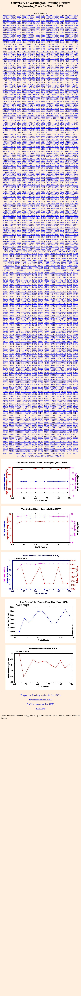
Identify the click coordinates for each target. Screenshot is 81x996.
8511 (71, 237)
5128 (57, 120)
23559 (17, 446)
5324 (76, 142)
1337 (19, 58)
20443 (23, 380)
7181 (43, 189)
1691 (14, 78)
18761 (11, 346)
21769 (64, 401)
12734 (11, 308)
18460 (69, 339)
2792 (43, 97)
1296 (76, 54)
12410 (17, 280)
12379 (40, 275)
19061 (52, 351)
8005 (67, 213)
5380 (9, 146)
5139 (29, 123)
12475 (46, 287)
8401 (67, 232)
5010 (76, 104)
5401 (14, 149)
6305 (62, 163)
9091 (14, 242)
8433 (9, 234)
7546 (62, 199)
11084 (40, 265)
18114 (40, 334)
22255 (64, 415)
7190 (9, 192)
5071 (33, 113)
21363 (58, 394)
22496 (52, 420)
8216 (24, 227)
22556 (34, 422)
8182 (43, 223)
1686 (71, 75)
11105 (69, 268)
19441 (23, 361)
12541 (75, 289)
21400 (5, 396)
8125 (43, 218)
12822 (40, 315)
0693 (67, 32)
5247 (19, 137)
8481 (14, 237)
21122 (28, 391)
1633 (43, 73)
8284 (29, 230)
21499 (17, 399)
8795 (9, 239)
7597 (43, 204)
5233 (29, 135)
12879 (17, 318)
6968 (76, 180)
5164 (38, 125)
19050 (46, 351)
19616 (29, 363)
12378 (34, 275)
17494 (5, 327)
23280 (34, 439)
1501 (9, 63)
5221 (47, 132)
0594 (38, 30)
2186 (67, 89)
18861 (23, 349)
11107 (3, 270)
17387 (11, 325)
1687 (76, 75)
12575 (64, 292)
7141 (28, 187)
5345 (62, 144)
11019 (17, 263)
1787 (71, 82)
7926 (33, 213)
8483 (24, 237)
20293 (29, 377)
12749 (64, 308)
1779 (33, 82)
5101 (14, 118)
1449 (52, 61)
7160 (9, 189)
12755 (17, 311)
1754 (9, 80)
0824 (33, 35)
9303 (67, 244)
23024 (34, 434)
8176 (24, 223)
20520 (52, 380)
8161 (43, 220)
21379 (69, 394)
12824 (52, 315)
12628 (69, 296)
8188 (62, 223)
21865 (29, 406)
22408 (64, 418)
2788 (24, 97)
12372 (5, 275)
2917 (19, 101)
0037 (67, 18)
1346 (57, 58)
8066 (52, 215)
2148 (62, 85)
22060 (52, 410)
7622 (62, 206)
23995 (40, 453)
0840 (19, 37)
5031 (19, 108)
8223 (38, 227)
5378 (5, 146)
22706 (52, 425)
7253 (9, 194)
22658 (17, 425)
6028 (38, 156)
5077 (62, 113)
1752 (76, 78)
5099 (5, 118)
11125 (60, 270)
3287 (14, 104)
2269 (29, 92)
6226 (24, 161)
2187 (71, 89)
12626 (58, 296)
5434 (48, 151)
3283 (71, 101)
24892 (55, 456)
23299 (46, 439)
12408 (5, 280)
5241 (67, 135)
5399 (5, 149)
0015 (67, 16)
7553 (9, 201)
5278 (62, 137)
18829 (5, 349)
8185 (57, 223)
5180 (38, 127)
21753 (58, 401)
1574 (52, 68)
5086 (29, 116)
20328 (34, 377)
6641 (62, 173)
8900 (52, 239)
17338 (58, 322)
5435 (52, 151)
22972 (5, 434)
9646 (5, 249)
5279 (67, 137)
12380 (46, 275)
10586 (17, 258)
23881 (52, 451)
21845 (5, 406)
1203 (52, 51)
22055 (46, 410)
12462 (11, 287)
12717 (28, 306)
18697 (40, 344)
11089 (57, 265)
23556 (11, 446)
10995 (23, 261)
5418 (71, 149)
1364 (19, 61)
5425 (29, 151)
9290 (29, 244)
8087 (5, 218)
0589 (19, 30)
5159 (14, 125)
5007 (62, 104)
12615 (69, 294)
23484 (23, 444)
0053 (14, 20)
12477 (58, 287)
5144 (52, 123)
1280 (57, 54)
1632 (38, 73)
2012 (33, 85)
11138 (65, 270)
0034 (57, 18)
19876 (69, 365)
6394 (5, 170)
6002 (38, 154)
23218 (23, 439)
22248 (58, 415)
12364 (34, 273)
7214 (33, 192)
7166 (29, 189)
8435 (14, 234)
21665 (11, 401)
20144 (63, 372)
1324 (57, 56)
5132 (71, 120)
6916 (19, 180)
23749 (34, 449)
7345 (57, 194)
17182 (64, 320)
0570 (67, 28)
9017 (67, 239)
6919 (33, 180)
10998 (40, 261)
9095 (29, 242)
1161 (29, 49)
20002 (58, 368)
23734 (23, 449)
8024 (14, 215)
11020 (23, 263)
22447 (17, 420)
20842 (64, 387)
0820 (14, 35)
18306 (34, 337)
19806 (34, 365)
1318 (33, 56)
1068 (24, 42)
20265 (75, 375)
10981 (23, 258)
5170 (67, 125)
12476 (52, 287)
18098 (23, 334)
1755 (14, 80)
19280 (58, 356)
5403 (24, 149)
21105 (17, 391)
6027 (33, 156)
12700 (46, 303)
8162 (48, 220)
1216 (71, 51)
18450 (64, 339)
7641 (76, 206)
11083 (34, 265)
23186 (11, 439)
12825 (58, 315)
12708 (69, 303)
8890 (29, 239)
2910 (62, 99)
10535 (11, 258)
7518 (43, 199)
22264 (75, 415)
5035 (38, 108)
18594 (52, 342)
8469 (62, 234)
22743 (34, 427)
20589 (64, 382)
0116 (19, 23)
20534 (5, 382)
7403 (43, 196)
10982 (29, 258)
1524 (29, 66)
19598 (5, 363)
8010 (5, 215)
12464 (17, 287)
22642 (5, 425)
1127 (15, 47)
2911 (67, 99)
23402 (29, 441)
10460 (5, 256)
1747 (52, 78)
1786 (67, 82)
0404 (38, 23)
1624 (14, 73)
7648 (14, 208)
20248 (69, 375)
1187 (14, 51)
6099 (5, 158)
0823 (29, 35)
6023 (14, 156)
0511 (24, 28)
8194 (5, 225)
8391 (38, 232)
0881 (33, 39)
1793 (19, 85)
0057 (33, 20)
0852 (38, 37)
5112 (62, 118)
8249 (67, 227)
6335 (38, 166)
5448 (76, 151)
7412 (57, 196)
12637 (46, 299)
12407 (75, 277)
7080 (71, 182)
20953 (34, 389)
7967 (48, 213)
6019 (71, 154)
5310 (19, 142)
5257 (57, 137)
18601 (58, 342)
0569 (62, 28)
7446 (14, 199)
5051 (29, 111)
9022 (76, 239)
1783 (52, 82)
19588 (75, 361)
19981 (34, 368)
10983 (34, 258)
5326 (9, 144)
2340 (14, 94)
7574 (62, 201)
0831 (57, 35)
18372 (17, 339)
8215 (19, 227)
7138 (14, 187)
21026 (75, 389)
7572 (57, 201)
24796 (49, 456)
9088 (9, 242)
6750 (33, 175)
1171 (76, 49)
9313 (19, 246)
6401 (24, 170)
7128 (9, 187)
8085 (76, 215)
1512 (47, 63)
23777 (46, 449)
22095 (11, 413)
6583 (76, 170)
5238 (52, 135)
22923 (34, 432)
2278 (71, 92)
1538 (67, 66)
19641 (40, 363)
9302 (62, 244)
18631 (75, 342)
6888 (71, 177)
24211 (46, 453)
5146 (62, 123)
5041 (67, 108)
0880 (29, 39)
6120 (43, 158)
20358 (75, 377)
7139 (19, 187)
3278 (48, 101)
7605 (76, 204)
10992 (11, 261)
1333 (76, 56)
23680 (75, 446)
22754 (52, 427)
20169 (11, 375)
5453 (24, 154)
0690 (52, 32)
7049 (24, 182)
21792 (75, 401)
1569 (29, 68)
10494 (64, 256)
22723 (69, 425)
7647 (9, 208)
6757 (67, 175)
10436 (23, 254)
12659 (23, 303)
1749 (62, 78)
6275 (52, 161)
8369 (57, 230)
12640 (64, 299)
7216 (43, 192)
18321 (52, 337)
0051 (5, 20)
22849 (69, 429)
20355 (69, 377)
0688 (43, 32)
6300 (38, 163)
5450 (9, 154)
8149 (29, 220)
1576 (62, 68)
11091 (69, 265)
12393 (23, 277)
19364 (52, 358)
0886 (43, 39)
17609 (58, 327)
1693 (24, 78)
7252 (5, 194)
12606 (17, 294)
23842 (11, 451)
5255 (52, 137)
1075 (33, 42)
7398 (33, 196)
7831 (62, 211)
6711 (5, 175)
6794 (5, 177)
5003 (43, 104)
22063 (58, 410)
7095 (48, 185)
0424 (14, 25)
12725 (52, 306)
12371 (75, 273)
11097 (23, 268)
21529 (46, 399)
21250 (63, 391)
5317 (43, 142)
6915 (14, 180)
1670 (5, 75)
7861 (19, 213)
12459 (69, 284)
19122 (52, 353)
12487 (34, 289)
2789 (29, 97)
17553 (34, 327)
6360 (33, 168)
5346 (67, 144)
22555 (29, 422)
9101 (43, 242)
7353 (71, 194)
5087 (33, 116)
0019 (5, 18)
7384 (19, 196)
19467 (40, 361)
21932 (34, 408)
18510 (17, 342)
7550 (76, 199)
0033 (52, 18)
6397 (14, 170)
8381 (9, 232)
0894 (67, 39)
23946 (11, 453)
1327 (67, 56)
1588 (43, 70)
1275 (33, 54)
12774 (69, 311)
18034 (40, 332)
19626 (34, 363)
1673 (19, 75)
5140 (33, 123)
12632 (17, 299)
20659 (75, 384)
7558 (24, 201)
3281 (62, 101)
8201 (33, 225)
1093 (15, 44)
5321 (62, 142)
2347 (48, 94)
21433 (23, 396)
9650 (9, 249)
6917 (24, 180)
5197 (38, 130)
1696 (38, 78)
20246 (64, 375)
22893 (17, 432)
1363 (14, 61)
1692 (19, 78)
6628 (5, 173)
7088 (29, 185)
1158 (15, 49)
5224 (62, 132)
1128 (19, 47)
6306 (67, 163)
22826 (46, 429)
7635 (71, 206)
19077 (11, 353)
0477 (57, 25)
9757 (20, 251)
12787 (64, 313)
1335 (9, 58)
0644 (76, 30)
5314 (28, 142)
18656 (17, 344)
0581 (76, 28)
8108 (19, 218)
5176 (19, 127)
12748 (58, 308)
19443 (29, 361)
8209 (67, 225)
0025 (19, 18)
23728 (17, 449)
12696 (40, 303)
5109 (53, 118)
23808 (75, 449)
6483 (38, 170)
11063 (69, 263)
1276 (38, 54)
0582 (5, 30)
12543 (11, 292)
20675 (11, 387)
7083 (9, 185)
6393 (76, 168)
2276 (62, 92)
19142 (69, 353)
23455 (69, 441)
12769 (52, 311)
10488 (52, 256)
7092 (43, 185)
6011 (57, 154)
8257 (9, 230)
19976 (29, 368)
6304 (57, 163)
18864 (34, 349)
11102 (52, 268)
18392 (40, 339)
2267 (19, 92)
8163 (52, 220)
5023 (57, 106)
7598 (48, 204)
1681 (48, 75)
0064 (67, 20)
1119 (52, 44)
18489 (11, 342)
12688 (29, 303)
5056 (48, 111)
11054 (40, 263)
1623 (9, 73)
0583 (9, 30)
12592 (69, 292)
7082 (5, 185)
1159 (19, 49)
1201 (42, 51)
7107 (71, 185)
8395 (57, 232)
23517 (58, 444)
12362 (23, 273)
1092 (10, 44)
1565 (9, 68)
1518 (76, 63)
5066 (14, 113)
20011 (63, 368)
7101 (57, 185)
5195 (29, 130)
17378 (75, 322)
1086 (57, 42)
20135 (40, 372)
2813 (9, 99)
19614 (23, 363)
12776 (5, 313)
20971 (52, 389)
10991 (5, 261)
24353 (58, 453)
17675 (75, 327)
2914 (5, 101)
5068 (24, 113)
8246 (62, 227)
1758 (29, 80)
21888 (64, 406)
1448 (48, 61)
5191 (9, 130)
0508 (9, 28)
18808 (46, 346)
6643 (71, 173)
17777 (29, 330)
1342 (43, 58)
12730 (75, 306)
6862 (14, 177)
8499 (57, 237)
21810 (17, 403)
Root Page (40, 709)
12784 (46, 313)
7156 (67, 187)
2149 (67, 85)
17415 (23, 325)
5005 (52, 104)
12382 (58, 275)
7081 (76, 182)
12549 (23, 292)
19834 (40, 365)
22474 (29, 420)
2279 (76, 92)
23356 (75, 439)
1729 (43, 78)
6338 (52, 166)
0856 (57, 37)
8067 (57, 215)
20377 (11, 380)
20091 (58, 370)
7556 (14, 201)
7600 (57, 204)
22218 (23, 415)
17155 (46, 320)
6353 (76, 166)
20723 (34, 387)
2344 (33, 94)
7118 (5, 187)
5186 (62, 127)
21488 (75, 396)
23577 (23, 446)
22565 (40, 422)
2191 (14, 92)
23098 (46, 437)
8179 (33, 223)
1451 (62, 61)
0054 (19, 20)
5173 (5, 127)
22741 (29, 427)
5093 (62, 116)
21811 (23, 403)
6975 (14, 182)
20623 (40, 384)
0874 (5, 39)
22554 (23, 422)
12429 (29, 282)
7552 (5, 201)
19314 (5, 358)
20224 (46, 375)
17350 (69, 322)
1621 (76, 70)
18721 (52, 344)
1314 (14, 56)
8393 (48, 232)
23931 (64, 451)
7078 (62, 182)
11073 (11, 265)
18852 (17, 349)
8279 (19, 230)
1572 (43, 68)
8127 (52, 218)
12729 (69, 306)
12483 (17, 289)
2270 (33, 92)
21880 (52, 406)
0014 (62, 16)
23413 (34, 441)
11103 (57, 268)
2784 (5, 97)
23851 (17, 451)
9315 (24, 246)
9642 (71, 246)
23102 (52, 437)
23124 (64, 437)
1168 (62, 49)
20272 (11, 377)
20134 (34, 372)
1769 (5, 82)
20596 (75, 382)
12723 (40, 306)
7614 (38, 206)
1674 (24, 75)
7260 (29, 194)
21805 (11, 403)
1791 (14, 85)
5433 (43, 151)
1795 (24, 85)
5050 (24, 111)
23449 (58, 441)
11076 (23, 265)
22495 (46, 420)
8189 (67, 223)
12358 (5, 273)
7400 (38, 196)
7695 (9, 211)
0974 (5, 42)
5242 (71, 135)
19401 (75, 358)
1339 (29, 58)
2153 (9, 87)
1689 (9, 78)
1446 (43, 61)
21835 (58, 403)
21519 (34, 399)
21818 (34, 403)
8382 (14, 232)
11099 (35, 268)
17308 (34, 322)
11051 (29, 263)
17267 (17, 322)
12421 (75, 280)
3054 (29, 101)
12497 (58, 289)
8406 (71, 232)
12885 (52, 318)
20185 (23, 375)
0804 (71, 32)
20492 (40, 380)
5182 (48, 127)
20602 (5, 384)
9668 (48, 249)
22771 (5, 429)
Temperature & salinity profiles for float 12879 (40, 695)
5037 (48, 108)
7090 (38, 185)
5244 (5, 137)
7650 (19, 208)
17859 (34, 330)
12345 (71, 270)
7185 (62, 189)
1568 (24, 68)
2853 (52, 99)
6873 (24, 177)
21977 (5, 410)
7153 (52, 187)
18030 (34, 332)
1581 (9, 70)
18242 (5, 337)
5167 (52, 125)
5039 (57, 108)
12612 (52, 294)
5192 (14, 130)
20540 (11, 382)
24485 (69, 453)
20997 (69, 389)
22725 (5, 427)
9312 (14, 246)
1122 (66, 44)
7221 (57, 192)
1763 (52, 80)
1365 (24, 61)
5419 (76, 149)
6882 (48, 177)
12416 (46, 280)
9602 (43, 246)
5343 (57, 144)
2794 (48, 97)
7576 (67, 201)
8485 (29, 237)
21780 (69, 401)
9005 (57, 239)
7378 (5, 196)
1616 (57, 70)
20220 (40, 375)
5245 (9, 137)
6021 (5, 156)
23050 (64, 434)
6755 (57, 175)
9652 (14, 249)
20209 (34, 375)
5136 (14, 123)
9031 (5, 242)
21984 (11, 410)
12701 (52, 303)
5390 (48, 146)
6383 (62, 168)
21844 (75, 403)
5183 (52, 127)
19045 (40, 351)
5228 (5, 135)
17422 (29, 325)
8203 (38, 225)
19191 (23, 356)
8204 (43, 225)
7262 (38, 194)
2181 (57, 89)
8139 (76, 218)
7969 (52, 213)
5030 (14, 108)
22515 (69, 420)
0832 (62, 35)
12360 (11, 273)
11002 (46, 261)
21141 (34, 391)
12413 (34, 280)
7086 (24, 185)
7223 (67, 192)
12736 (17, 308)
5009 (71, 104)
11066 (5, 265)
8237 (52, 227)
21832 (52, 403)
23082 (34, 437)
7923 (29, 213)
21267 (69, 391)
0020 (9, 18)
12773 (64, 311)
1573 (48, 68)
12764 (34, 311)
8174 (14, 223)
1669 (76, 73)
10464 (23, 256)
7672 (67, 208)
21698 (40, 401)
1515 (62, 63)
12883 (40, 318)
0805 (76, 32)
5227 (76, 132)
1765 (62, 80)
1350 (76, 58)
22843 (64, 429)
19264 (52, 356)
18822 (69, 346)
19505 (46, 361)
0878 (24, 39)
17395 (17, 325)
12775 (75, 311)
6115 (29, 158)
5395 (62, 146)
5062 (71, 111)
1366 (29, 61)
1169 (66, 49)
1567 (19, 68)
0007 (33, 16)
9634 (62, 246)
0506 (76, 25)
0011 (48, 16)
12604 (5, 294)
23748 (29, 449)
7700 (24, 211)
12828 (75, 315)
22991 (29, 434)
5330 (29, 144)
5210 (76, 130)
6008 (48, 154)
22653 (11, 425)
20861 (69, 387)
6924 (57, 180)
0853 (43, 37)
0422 (5, 25)
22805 (34, 429)
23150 (75, 437)
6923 (52, 180)
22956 (58, 432)
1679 (43, 75)
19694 (58, 363)
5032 (24, 108)
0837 (9, 37)
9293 (38, 244)
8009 (76, 213)
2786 (14, 97)
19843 (46, 365)
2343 (29, 94)
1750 (67, 78)
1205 (62, 51)
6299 (33, 163)
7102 (62, 185)
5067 (19, 113)
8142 (5, 220)
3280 (57, 101)
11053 (34, 263)
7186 (67, 189)
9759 (30, 251)
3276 (38, 101)
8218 (33, 227)
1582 (14, 70)
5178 (29, 127)
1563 (76, 66)
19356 (40, 358)
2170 (9, 89)
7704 (29, 211)
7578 (71, 201)
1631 (33, 73)
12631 (11, 299)
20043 (5, 370)
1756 (19, 80)
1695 (33, 78)
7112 (76, 185)
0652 (33, 32)
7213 (28, 192)
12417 (52, 280)
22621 (69, 422)
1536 (57, 66)
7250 (71, 192)
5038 (52, 108)
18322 (58, 337)
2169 (5, 89)
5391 (52, 146)
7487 (29, 199)
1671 (9, 75)
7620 (57, 206)
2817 (29, 99)
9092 (19, 242)
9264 (76, 242)
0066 (76, 20)
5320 (57, 142)
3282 (67, 101)
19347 (34, 358)
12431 (40, 282)
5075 (52, 113)
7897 (24, 213)
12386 (5, 277)
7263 (43, 194)
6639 (52, 173)
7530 (48, 199)
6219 (71, 158)
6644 (76, 173)
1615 (52, 70)
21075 (11, 391)
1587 (38, 70)
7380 (9, 196)
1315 (19, 56)
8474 (71, 234)
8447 (29, 234)
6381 (52, 168)
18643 (5, 344)
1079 (52, 42)
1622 (5, 73)
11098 (29, 268)
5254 (48, 137)
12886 (58, 318)
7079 (67, 182)
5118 (9, 120)
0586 (14, 30)
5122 (28, 120)
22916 (29, 432)
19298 (69, 356)
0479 (67, 25)
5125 (43, 120)
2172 (19, 89)
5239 (57, 135)
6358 (24, 168)
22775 (11, 429)
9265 (5, 244)
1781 (43, 82)
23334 (58, 439)
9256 (62, 242)
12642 (75, 299)
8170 (76, 220)
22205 (5, 415)
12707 (64, 303)
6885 (62, 177)
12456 (52, 284)
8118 (28, 218)
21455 (40, 396)
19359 (46, 358)
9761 (35, 251)
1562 (71, 66)
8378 (76, 230)
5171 (71, 125)
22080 (69, 410)
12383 (64, 275)
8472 (67, 234)
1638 (62, 73)
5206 (57, 130)
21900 (5, 408)
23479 (11, 444)
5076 (57, 113)
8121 (33, 218)
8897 (38, 239)
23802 (64, 449)
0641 (62, 30)
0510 (19, 28)
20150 (75, 372)
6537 (67, 170)
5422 (14, 151)
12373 (11, 275)
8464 (52, 234)
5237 (48, 135)
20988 (58, 389)
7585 (5, 204)
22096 (17, 413)
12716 (23, 306)
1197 (24, 51)
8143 (9, 220)
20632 (58, 384)
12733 (5, 308)
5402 (19, 149)
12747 (52, 308)
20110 (11, 372)
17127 (34, 320)
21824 (40, 403)
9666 (43, 249)
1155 (76, 47)
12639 (58, 299)
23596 (34, 446)
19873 (58, 365)
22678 (29, 425)
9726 (57, 249)
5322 (67, 142)
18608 (64, 342)
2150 (71, 85)
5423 (19, 151)
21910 (23, 408)
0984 (14, 42)
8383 (19, 232)
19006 (11, 351)
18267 (11, 337)
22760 (69, 427)
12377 (29, 275)
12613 (58, 294)
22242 (46, 415)
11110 (14, 270)
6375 (48, 168)
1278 (48, 54)
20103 (69, 370)
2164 (57, 87)
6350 (67, 166)
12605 (11, 294)
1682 (52, 75)
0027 (24, 18)
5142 (43, 123)
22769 (75, 427)
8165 (62, 220)
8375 (71, 230)
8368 (52, 230)
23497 (40, 444)
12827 (69, 315)
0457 (43, 25)
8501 (62, 237)
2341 (19, 94)
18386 (29, 339)
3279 (52, 101)
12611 (46, 294)
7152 (47, 187)
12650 (46, 301)
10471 (34, 256)
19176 (11, 356)
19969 (17, 368)
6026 (29, 156)
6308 (76, 163)
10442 (40, 254)
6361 (38, 168)
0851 (33, 37)
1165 (47, 49)
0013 (57, 16)
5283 (9, 139)
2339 (9, 94)
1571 (38, 68)
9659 (29, 249)
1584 (24, 70)
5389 (43, 146)
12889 (69, 318)
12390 (17, 277)
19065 (64, 351)
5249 (29, 137)
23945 (5, 453)
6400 (19, 170)
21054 (5, 391)
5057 (52, 111)
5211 (5, 132)
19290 (63, 356)
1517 (71, 63)
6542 (71, 170)
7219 (47, 192)
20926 (23, 389)
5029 (9, 108)
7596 (38, 204)
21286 (11, 394)
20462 (29, 380)
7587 (14, 204)
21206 (51, 391)
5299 (43, 139)
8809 (14, 239)
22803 (29, 429)
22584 (52, 422)
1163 (38, 49)
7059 (33, 182)
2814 (14, 99)
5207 (62, 130)
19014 (17, 351)
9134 (52, 242)
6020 (76, 154)
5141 (38, 123)
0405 (43, 23)
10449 (58, 254)
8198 (19, 225)
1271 (14, 54)
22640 (75, 422)
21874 (40, 406)
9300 (52, 244)
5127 (52, 120)
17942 (69, 330)
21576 (69, 399)
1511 (43, 63)
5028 (5, 108)
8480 (9, 237)
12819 (23, 315)
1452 (67, 61)
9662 (38, 249)
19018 (29, 351)
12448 (5, 284)
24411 (63, 453)
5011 (5, 106)
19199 (29, 356)
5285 (19, 139)
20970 (46, 389)
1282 (67, 54)
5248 (24, 137)
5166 (48, 125)
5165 (43, 125)
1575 (57, 68)
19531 (58, 361)
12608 (29, 294)
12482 (11, 289)
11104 (63, 268)
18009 (11, 332)
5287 (24, 139)
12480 (75, 287)
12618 (11, 296)
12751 (75, 308)
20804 (46, 387)
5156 (76, 123)
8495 (43, 237)
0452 (19, 25)
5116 (5, 120)
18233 (75, 334)
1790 (9, 85)
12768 (46, 311)
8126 (47, 218)
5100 (10, 118)
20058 (29, 370)
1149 (47, 47)
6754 (52, 175)
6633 (29, 173)
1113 (24, 44)
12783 (40, 313)
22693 (40, 425)
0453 (24, 25)
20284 (23, 377)
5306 (76, 139)
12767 (40, 311)
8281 (24, 230)
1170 (71, 49)
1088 (67, 42)
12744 (40, 308)
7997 (62, 213)
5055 (43, 111)
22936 (46, 432)
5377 (76, 144)
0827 (38, 35)
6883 (52, 177)
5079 (71, 113)
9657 (24, 249)
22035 (34, 410)
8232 (48, 227)
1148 (43, 47)
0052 (9, 20)
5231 (19, 135)
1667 (67, 73)
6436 (33, 170)
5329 (24, 144)
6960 (62, 180)
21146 (46, 391)
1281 (62, 54)
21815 (28, 403)
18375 (23, 339)
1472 (76, 61)
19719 (75, 363)
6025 (24, 156)
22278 (17, 418)
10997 (35, 261)
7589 (19, 204)
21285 (5, 394)
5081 (5, 116)
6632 (24, 173)
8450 (33, 234)
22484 (40, 420)
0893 (62, 39)
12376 (23, 275)
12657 (11, 303)
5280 (71, 137)
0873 (76, 37)
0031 (43, 18)
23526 (64, 444)
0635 (52, 30)
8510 (67, 237)
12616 (75, 294)
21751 (52, 401)
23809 (5, 451)
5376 (71, 144)
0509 (14, 28)
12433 (46, 282)
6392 (71, 168)
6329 (28, 166)
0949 (71, 39)
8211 (76, 225)
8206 (52, 225)
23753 (40, 449)
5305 (71, 139)
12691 (34, 303)
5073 (43, 113)
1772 (14, 82)
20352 (64, 377)
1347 (62, 58)
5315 (33, 142)
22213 (17, 415)
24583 (31, 456)
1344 (48, 58)
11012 (69, 261)
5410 (33, 149)
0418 (62, 23)
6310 (9, 166)
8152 (38, 220)
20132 (28, 372)
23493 (34, 444)
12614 (63, 294)
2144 (43, 85)
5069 (29, 113)
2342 (24, 94)
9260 (71, 242)
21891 (75, 406)
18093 (11, 334)
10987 (58, 258)
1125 (5, 47)
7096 (52, 185)
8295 (33, 230)
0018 (76, 16)
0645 (5, 32)
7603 (67, 204)
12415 (40, 280)
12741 (29, 308)
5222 (52, 132)
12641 (69, 299)
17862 (40, 330)
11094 (12, 268)
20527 (64, 380)
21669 (17, 401)
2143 (38, 85)
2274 (52, 92)
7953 (38, 213)
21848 (11, 406)
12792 (11, 315)
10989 (69, 258)
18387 (34, 339)
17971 (75, 330)
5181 (43, 127)
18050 (46, 332)
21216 (57, 391)
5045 (76, 108)
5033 (29, 108)
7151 (43, 187)
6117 (33, 158)
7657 (29, 208)
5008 (67, 104)
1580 (5, 70)
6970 (5, 182)
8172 (5, 223)
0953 (76, 39)
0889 (57, 39)
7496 (33, 199)
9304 (71, 244)
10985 (46, 258)
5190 (5, 130)
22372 (52, 418)
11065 (75, 263)
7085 (19, 185)
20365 (5, 380)
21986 (17, 410)
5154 (67, 123)
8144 (14, 220)
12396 (34, 277)
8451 (38, 234)
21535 (52, 399)
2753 (57, 94)
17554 (40, 327)
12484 (23, 289)
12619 (17, 296)
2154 (14, 87)
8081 (67, 215)
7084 (14, 185)
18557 (34, 342)
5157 (5, 125)
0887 (48, 39)
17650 (69, 327)
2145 (48, 85)
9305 (76, 244)
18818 (52, 346)
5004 (48, 104)
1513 (52, 63)
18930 (64, 349)
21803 (5, 403)
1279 (52, 54)
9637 (67, 246)
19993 (40, 368)
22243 (52, 415)
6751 (38, 175)
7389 (24, 196)
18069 (69, 332)
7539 (52, 199)
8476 (76, 234)
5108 (48, 118)
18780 (29, 346)
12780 (23, 313)
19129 (58, 353)
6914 (9, 180)
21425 (17, 396)
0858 (67, 37)
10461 (11, 256)
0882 (38, 39)
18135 (46, 334)
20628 (52, 384)
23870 (46, 451)
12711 (5, 306)
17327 (46, 322)
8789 (5, 239)
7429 (5, 199)
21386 (75, 394)
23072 (23, 437)
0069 (14, 23)
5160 (19, 125)
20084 (52, 370)
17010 (5, 320)
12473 (40, 287)
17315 (40, 322)
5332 (38, 144)
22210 (11, 415)
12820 (29, 315)
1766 (67, 80)
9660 (33, 249)
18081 (75, 332)
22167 (46, 413)
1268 (5, 54)
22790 (23, 429)
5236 (43, 135)
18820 (58, 346)
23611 (63, 446)
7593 (24, 204)
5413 (47, 149)
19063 (58, 351)
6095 (62, 156)
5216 (28, 132)
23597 (40, 446)
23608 (52, 446)
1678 (38, 75)
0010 (43, 16)
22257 (69, 415)
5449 (5, 154)
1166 (52, 49)
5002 (38, 104)
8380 (5, 232)
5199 (48, 130)
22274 (11, 418)
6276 (57, 161)
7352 (67, 194)
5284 (14, 139)
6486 (52, 170)
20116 (17, 372)
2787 (19, 97)
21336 (46, 394)
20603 (11, 384)
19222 (46, 356)
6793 (76, 175)
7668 (57, 208)
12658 (17, 303)
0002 (9, 16)
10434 (11, 254)
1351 (5, 61)
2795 (52, 97)
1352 (9, 61)
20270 (5, 377)
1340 (33, 58)
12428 (23, 282)
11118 (42, 270)
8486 (33, 237)
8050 (33, 215)
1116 (38, 44)
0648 (14, 32)
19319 (11, 358)
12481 (5, 289)
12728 (63, 306)
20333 (46, 377)
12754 (11, 311)
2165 (62, 87)
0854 (48, 37)
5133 (76, 120)
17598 (52, 327)
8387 (29, 232)
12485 (29, 289)
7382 (14, 196)
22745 (40, 427)
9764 (49, 251)
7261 (33, 194)
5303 (62, 139)
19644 (46, 363)
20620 (34, 384)
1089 (71, 42)
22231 (34, 415)
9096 (33, 242)
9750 (76, 249)
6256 (48, 161)
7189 (5, 192)
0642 (67, 30)
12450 (17, 284)
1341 (38, 58)
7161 (14, 189)
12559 (52, 292)
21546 (58, 399)
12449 (11, 284)
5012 (9, 106)
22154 (40, 413)
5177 (24, 127)
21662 (5, 401)
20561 (29, 382)
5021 (52, 106)
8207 (57, 225)
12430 (34, 282)
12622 (34, 296)
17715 (11, 330)
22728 (11, 427)
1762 (48, 80)
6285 (24, 163)
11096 (17, 268)
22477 (34, 420)
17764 (23, 330)
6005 (43, 154)
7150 (38, 187)
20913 (11, 389)
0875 (9, 39)
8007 (71, 213)
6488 (57, 170)
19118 (46, 353)
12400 (46, 277)
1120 (57, 44)
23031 (40, 434)
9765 (54, 251)
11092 (75, 265)
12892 (75, 318)
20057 (23, 370)
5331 (33, 144)
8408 (76, 232)
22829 (52, 429)
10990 (75, 258)
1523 (24, 66)
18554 (29, 342)
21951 (52, 408)
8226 (43, 227)
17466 (64, 325)
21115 (23, 391)
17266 (11, 322)
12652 (58, 301)
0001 (5, 16)
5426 (33, 151)
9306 (5, 246)
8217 (29, 227)
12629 (75, 296)
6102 (14, 158)
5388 (38, 146)
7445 (9, 199)
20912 (5, 389)
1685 (67, 75)
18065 (64, 332)
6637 (43, 173)
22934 (40, 432)
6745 (9, 175)
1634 (48, 73)
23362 (5, 441)
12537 (64, 289)
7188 (76, 189)
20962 (40, 389)
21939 (40, 408)
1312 (5, 56)
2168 (76, 87)
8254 (5, 230)
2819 (38, 99)
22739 (23, 427)
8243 (57, 227)
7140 (24, 187)
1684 (62, 75)
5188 (71, 127)
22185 (63, 413)
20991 (64, 389)
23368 (11, 441)
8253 (76, 227)
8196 (9, 225)
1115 (34, 44)
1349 (71, 58)
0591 (24, 30)
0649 (19, 32)
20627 (46, 384)
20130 (23, 372)
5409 (29, 149)
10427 (68, 251)
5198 (43, 130)
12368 (58, 273)
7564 (38, 201)
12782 (34, 313)
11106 (74, 268)
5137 (19, 123)
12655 (75, 301)
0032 (48, 18)
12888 (64, 318)
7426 (76, 196)
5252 (43, 137)
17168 (52, 320)
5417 (67, 149)
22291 (29, 418)
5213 (14, 132)
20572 (40, 382)
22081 (75, 410)
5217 (33, 132)
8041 (29, 215)
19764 (29, 365)
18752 (75, 344)
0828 (43, 35)
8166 (67, 220)
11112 (26, 270)
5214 (19, 132)
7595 (33, 204)
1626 (24, 73)
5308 (9, 142)
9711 (52, 249)
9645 (76, 246)
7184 (57, 189)
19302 (75, 356)
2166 (67, 87)
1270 (9, 54)
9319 (33, 246)
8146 (24, 220)
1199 (33, 51)
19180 (17, 356)
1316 (24, 56)
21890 (69, 406)
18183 (63, 334)
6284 (19, 163)
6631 (19, 173)
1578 (71, 68)
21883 (58, 406)
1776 (19, 82)
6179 (57, 158)
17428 (34, 325)
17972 (5, 332)
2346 (43, 94)
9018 (71, 239)
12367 (52, 273)
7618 (47, 206)
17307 (29, 322)
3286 (9, 104)
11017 (5, 263)
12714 (17, 306)
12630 (5, 299)
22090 (5, 413)
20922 (17, 389)
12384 (69, 275)
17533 (17, 327)
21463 (46, 396)
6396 (9, 170)
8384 (24, 232)
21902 (11, 408)
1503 (19, 63)
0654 (38, 32)
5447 (71, 151)
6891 (5, 180)
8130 (62, 218)
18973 (75, 349)
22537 (11, 422)
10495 (69, 256)
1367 (33, 61)
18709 (46, 344)
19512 (52, 361)
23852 (23, 451)
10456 (69, 254)
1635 (52, 73)
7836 (67, 211)
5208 (67, 130)
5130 (62, 120)
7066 (38, 182)
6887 (67, 177)
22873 (11, 432)
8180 (38, 223)
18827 (75, 346)
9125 (48, 242)
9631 (52, 246)
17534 (23, 327)
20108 (75, 370)
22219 (29, 415)
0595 (43, 30)
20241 (58, 375)
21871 (34, 406)
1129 (24, 47)
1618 (67, 70)
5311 (24, 142)
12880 (23, 318)
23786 (58, 449)
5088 (38, 116)
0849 (29, 37)
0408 (57, 23)
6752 (43, 175)
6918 (29, 180)
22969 (69, 432)
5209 (71, 130)
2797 (62, 97)
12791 (5, 315)
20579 (52, 382)
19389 (64, 358)
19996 (46, 368)
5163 (33, 125)
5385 (29, 146)
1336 (14, 58)
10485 (46, 256)
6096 (67, 156)
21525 (40, 399)
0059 (43, 20)
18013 (17, 332)
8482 (19, 237)
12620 (23, 296)
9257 (67, 242)
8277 (14, 230)
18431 (58, 339)
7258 (24, 194)
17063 (11, 320)
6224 (14, 161)
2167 (71, 87)
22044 (40, 410)
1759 (33, 80)
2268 (24, 92)
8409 (5, 234)
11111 (20, 270)
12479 (69, 287)
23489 (29, 444)
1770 (9, 82)
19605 (17, 363)
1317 (29, 56)
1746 (48, 78)
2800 (76, 97)
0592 (29, 30)
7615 (43, 206)
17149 (40, 320)
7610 (19, 206)
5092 (57, 116)
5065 (9, 113)
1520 (9, 66)
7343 (52, 194)
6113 (24, 158)
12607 (23, 294)
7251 (76, 192)
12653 (64, 301)
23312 (52, 439)
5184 (57, 127)
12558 (46, 292)
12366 (46, 273)
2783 (76, 94)
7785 (43, 211)
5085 (24, 116)
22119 (23, 413)
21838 (63, 403)
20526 (58, 380)
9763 (44, 251)
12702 (58, 303)
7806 (52, 211)
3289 (24, 104)
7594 (29, 204)
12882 (34, 318)
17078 (23, 320)
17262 (5, 322)
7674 (71, 208)
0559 (33, 28)
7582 (76, 201)
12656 (5, 303)
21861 (23, 406)
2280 (5, 94)
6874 (29, 177)
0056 (29, 20)
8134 (67, 218)
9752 (6, 251)
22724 (75, 425)
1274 (29, 54)
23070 (17, 437)
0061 (52, 20)
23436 (52, 441)
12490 (40, 289)
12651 (52, 301)
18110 (34, 334)
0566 (47, 28)
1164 (43, 49)
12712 (11, 306)
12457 (58, 284)
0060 (48, 20)
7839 (71, 211)
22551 (17, 422)
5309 (14, 142)
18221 (69, 334)
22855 (75, 429)
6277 (62, 161)
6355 (9, 168)
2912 (71, 99)
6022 (9, 156)
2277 (67, 92)
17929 (64, 330)
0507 (5, 28)
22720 (64, 425)
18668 (23, 344)
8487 (38, 237)
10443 (46, 254)
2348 (52, 94)
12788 (69, 313)
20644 (69, 384)
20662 (5, 387)
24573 (26, 456)
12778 (11, 313)
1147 (38, 47)
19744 (11, 365)
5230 (14, 135)
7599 (52, 204)
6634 (33, 173)
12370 (69, 273)
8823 (24, 239)
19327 (17, 358)
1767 (71, 80)
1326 (62, 56)
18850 (11, 349)
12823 (46, 315)
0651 (29, 32)
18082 (5, 334)
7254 (14, 194)
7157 (71, 187)
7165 (24, 189)
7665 (48, 208)
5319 (52, 142)
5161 (24, 125)
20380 (17, 380)
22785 (17, 429)
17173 (58, 320)
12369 (64, 273)
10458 (75, 254)
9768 (63, 251)
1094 (20, 44)
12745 (46, 308)
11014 (75, 261)
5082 (9, 116)
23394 (23, 441)
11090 (63, 265)
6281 (5, 163)
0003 (14, 16)
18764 (17, 346)
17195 (69, 320)
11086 (52, 265)
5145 (57, 123)
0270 (24, 23)
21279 (75, 391)
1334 (5, 58)
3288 (19, 104)
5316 (38, 142)
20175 (17, 375)
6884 (57, 177)
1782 (48, 82)
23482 (17, 444)
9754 (11, 251)
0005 (24, 16)
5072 (38, 113)
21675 (29, 401)
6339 (57, 166)
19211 (34, 356)
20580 (58, 382)
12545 (17, 292)
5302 (57, 139)
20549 (23, 382)
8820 (19, 239)
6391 (67, 168)
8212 (5, 227)
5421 (9, 151)
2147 (57, 85)
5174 (9, 127)
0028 (29, 18)
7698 (14, 211)
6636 (38, 173)
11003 (52, 261)
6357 (19, 168)
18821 (64, 346)
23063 (5, 437)
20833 (58, 387)
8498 (52, 237)
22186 (69, 413)
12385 (75, 275)
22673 (23, 425)
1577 (67, 68)
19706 (64, 363)
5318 (47, 142)
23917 (58, 451)
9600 (38, 246)
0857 (62, 37)
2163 (52, 87)
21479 (64, 396)
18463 (75, 339)
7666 (52, 208)
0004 (19, 16)
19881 (75, 365)
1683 (57, 75)
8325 (43, 230)
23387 (17, 441)
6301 (43, 163)
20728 (40, 387)
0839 (14, 37)
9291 (33, 244)
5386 (33, 146)
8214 (14, 227)
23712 (11, 449)
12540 (69, 289)
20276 (17, 377)
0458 (48, 25)
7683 (5, 211)
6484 (43, 170)
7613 (33, 206)
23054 (69, 434)
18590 (46, 342)
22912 (23, 432)
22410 (69, 418)
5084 (19, 116)
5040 (62, 108)
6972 (9, 182)
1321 (43, 56)
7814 (57, 211)
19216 (40, 356)
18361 (5, 339)
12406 (69, 277)
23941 (69, 451)
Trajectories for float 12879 (40, 700)
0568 (57, 28)
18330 (64, 337)
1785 (62, 82)
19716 (69, 363)
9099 (38, 242)
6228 (33, 161)
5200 (52, 130)
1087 (62, 42)
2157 (29, 87)
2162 (48, 87)
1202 (47, 51)
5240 (62, 135)
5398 (76, 146)
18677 (29, 344)
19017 (23, 351)
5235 (38, 135)
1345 (52, 58)
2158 (33, 87)
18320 (46, 337)
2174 (29, 89)
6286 (29, 163)
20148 (69, 372)
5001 (33, 104)
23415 (40, 441)
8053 (43, 215)
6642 (67, 173)
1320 (38, 56)
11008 (63, 261)
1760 (38, 80)
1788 (76, 82)
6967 (71, 180)
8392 (43, 232)
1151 (57, 47)
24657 (37, 456)
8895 (33, 239)
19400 (69, 358)
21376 (63, 394)
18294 (23, 337)
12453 (34, 284)
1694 (29, 78)
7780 (38, 211)
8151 (33, 220)
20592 (69, 382)
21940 (46, 408)
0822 (24, 35)
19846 (52, 365)
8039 (24, 215)
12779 (17, 313)
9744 (67, 249)
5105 (33, 118)
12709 (75, 303)
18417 (52, 339)
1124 (75, 44)
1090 (76, 42)
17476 (75, 325)
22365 (46, 418)
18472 (5, 342)
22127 (28, 413)
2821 (48, 99)
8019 (9, 215)
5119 (14, 120)
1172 (5, 51)
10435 (17, 254)
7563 (33, 201)
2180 (52, 89)
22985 (23, 434)
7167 (33, 189)
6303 (52, 163)
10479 (40, 256)
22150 (34, 413)
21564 (64, 399)
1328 (71, 56)
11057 (52, 263)
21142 (40, 391)
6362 (43, 168)
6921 (43, 180)
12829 (5, 318)
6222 (5, 161)
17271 (23, 322)
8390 (33, 232)
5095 (71, 116)
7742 (33, 211)
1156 (5, 49)
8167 (71, 220)
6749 (28, 175)
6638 (48, 173)
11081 (29, 265)
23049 (58, 434)
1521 (14, 66)
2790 (33, 97)
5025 (67, 106)
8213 (9, 227)
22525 (5, 422)
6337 (47, 166)
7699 (19, 211)
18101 (29, 334)
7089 (33, 185)
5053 (38, 111)
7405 (48, 196)
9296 (48, 244)
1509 (33, 63)
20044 (11, 370)
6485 (48, 170)
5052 (33, 111)
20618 (23, 384)
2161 (43, 87)
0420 (71, 23)
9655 (19, 249)
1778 (29, 82)
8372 (62, 230)
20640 (64, 384)
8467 (57, 234)
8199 (24, 225)
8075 (62, 215)
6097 (71, 156)
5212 (9, 132)
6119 (38, 158)
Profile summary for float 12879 (40, 704)
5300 (48, 139)
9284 (24, 244)
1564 (5, 68)
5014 (19, 106)
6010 (52, 154)
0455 (33, 25)
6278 (67, 161)
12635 (34, 299)
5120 (19, 120)
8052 (38, 215)
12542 (5, 292)
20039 (69, 368)
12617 (5, 296)
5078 (67, 113)
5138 (24, 123)
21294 (23, 394)
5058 (57, 111)
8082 (71, 215)
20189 (29, 375)
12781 (29, 313)
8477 (5, 237)
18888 (46, 349)
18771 (23, 346)
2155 (19, 87)
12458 (64, 284)
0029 (33, 18)
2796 (57, 97)
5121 (24, 120)
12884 (46, 318)
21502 (29, 399)
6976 (19, 182)
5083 (14, 116)
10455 (64, 254)
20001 (52, 368)
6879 (38, 177)
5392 (57, 146)
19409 (5, 361)
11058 (57, 263)
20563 (34, 382)
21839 (69, 403)
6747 (19, 175)
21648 (75, 399)
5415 (57, 149)
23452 (64, 441)
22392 (58, 418)
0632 (48, 30)
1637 (57, 73)
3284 (76, 101)
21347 (52, 394)
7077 (57, 182)
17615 (64, 327)
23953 (17, 453)
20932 (29, 389)
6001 (33, 154)
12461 (5, 287)
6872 (19, 177)
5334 (48, 144)
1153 (66, 47)
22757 (64, 427)
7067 (43, 182)
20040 (75, 368)
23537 (75, 444)
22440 (5, 420)
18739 (69, 344)
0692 (62, 32)
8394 (52, 232)
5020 (47, 106)
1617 (62, 70)
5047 (9, 111)
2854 (57, 99)
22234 (40, 415)
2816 (24, 99)
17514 (11, 327)
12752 (5, 311)
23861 (34, 451)
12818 (17, 315)
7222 (62, 192)
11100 (40, 268)
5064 (5, 113)
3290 (29, 104)
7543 (57, 199)
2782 (71, 94)
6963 (67, 180)
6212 (62, 158)
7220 (52, 192)
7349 (62, 194)
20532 (75, 380)
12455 (46, 284)
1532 (43, 66)
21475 (58, 396)
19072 (5, 353)
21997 (29, 410)
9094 (24, 242)
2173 (24, 89)
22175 (58, 413)
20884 (75, 387)
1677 (33, 75)
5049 (19, 111)
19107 (34, 353)
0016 (71, 16)
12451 (23, 284)
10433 (5, 254)
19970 (23, 368)
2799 (71, 97)
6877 (33, 177)
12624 (46, 296)
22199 (75, 413)
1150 (52, 47)
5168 (57, 125)
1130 (29, 47)
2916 (14, 101)
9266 (9, 244)
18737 (64, 344)
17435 (46, 325)
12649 (40, 301)
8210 (71, 225)
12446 (69, 282)
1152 (62, 47)
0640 (57, 30)
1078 (48, 42)
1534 (48, 66)
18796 (40, 346)
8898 (43, 239)
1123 (71, 44)
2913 (76, 99)
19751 (23, 365)
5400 (9, 149)
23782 (52, 449)
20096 (64, 370)
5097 (76, 116)
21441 (34, 396)
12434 (52, 282)
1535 (52, 66)
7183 (52, 189)
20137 (52, 372)
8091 (14, 218)
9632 (57, 246)
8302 (38, 230)
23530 (69, 444)
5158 (9, 125)
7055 (29, 182)
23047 (52, 434)
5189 (76, 127)
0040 (71, 18)
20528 (69, 380)
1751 (71, 78)
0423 (9, 25)
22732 (17, 427)
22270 (5, 418)
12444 (58, 282)
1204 (57, 51)
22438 (75, 418)
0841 (24, 37)
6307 (71, 163)
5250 (33, 137)
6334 (33, 166)
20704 (29, 387)
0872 (71, 37)
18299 (29, 337)
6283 (14, 163)
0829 (48, 35)
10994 (17, 261)
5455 (29, 154)
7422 (67, 196)
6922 (48, 180)
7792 (48, 211)
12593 (75, 292)
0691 (57, 32)
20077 (46, 370)
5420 (5, 151)
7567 (43, 201)
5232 (24, 135)
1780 (38, 82)
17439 (52, 325)
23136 (69, 437)
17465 (58, 325)
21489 (5, 399)
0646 (9, 32)
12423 (5, 282)
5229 (9, 135)
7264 (48, 194)
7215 (38, 192)
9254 (57, 242)
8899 (48, 239)
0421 (76, 23)
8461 (48, 234)
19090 (23, 353)
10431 (74, 251)
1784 (57, 82)
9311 (9, 246)
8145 (19, 220)
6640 (57, 173)
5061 (67, 111)
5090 (48, 116)
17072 (17, 320)
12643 (5, 301)
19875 (64, 365)
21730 (46, 401)
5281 (76, 137)
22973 (11, 434)
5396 (67, 146)
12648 (34, 301)
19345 (29, 358)
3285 (5, 104)
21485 (69, 396)
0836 (5, 37)
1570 (33, 68)
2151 (76, 85)
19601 (11, 363)
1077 (43, 42)
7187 (71, 189)
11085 (46, 265)
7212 (24, 192)
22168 (52, 413)
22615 (64, 422)
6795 (9, 177)
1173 (10, 51)
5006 (57, 104)
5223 (57, 132)
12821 (34, 315)
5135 (9, 123)
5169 (62, 125)
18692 (34, 344)
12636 (40, 299)
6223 (9, 161)
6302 (48, 163)
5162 (29, 125)
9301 (57, 244)
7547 (67, 199)
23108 (58, 437)
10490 (58, 256)
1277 (43, 54)
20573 (46, 382)
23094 (40, 437)
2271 (38, 92)
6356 (14, 168)
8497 (48, 237)
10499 (5, 258)
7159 (5, 189)
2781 (67, 94)
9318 (28, 246)
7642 (5, 208)
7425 (71, 196)
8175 (19, 223)
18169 (58, 334)
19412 (11, 361)
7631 (67, 206)
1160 (24, 49)
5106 (38, 118)
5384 (24, 146)
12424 (11, 282)
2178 (43, 89)
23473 (5, 444)
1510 (38, 63)
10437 (29, 254)
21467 (52, 396)
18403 (46, 339)
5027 (76, 106)
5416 (62, 149)
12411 (23, 280)
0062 (57, 20)
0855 (52, 37)
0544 (28, 28)
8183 (48, 223)
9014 (62, 239)
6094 (57, 156)
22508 (64, 420)
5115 (76, 118)
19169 (5, 356)
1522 (19, 66)
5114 (71, 118)
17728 (17, 330)
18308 (40, 337)
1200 (38, 51)
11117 (37, 270)
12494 (46, 289)
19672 (52, 363)
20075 (40, 370)
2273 (48, 92)
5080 (76, 113)
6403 (29, 170)
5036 (43, 108)
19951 (11, 368)
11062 (63, 263)
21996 (23, 410)
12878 (11, 318)
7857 (14, 213)
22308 (40, 418)
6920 (38, 180)
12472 (34, 287)
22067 (64, 410)
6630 (14, 173)
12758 (29, 311)
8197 (14, 225)
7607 (9, 206)
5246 (14, 137)
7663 (43, 208)
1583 (19, 70)
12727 (58, 306)
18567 (40, 342)
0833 (67, 35)
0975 (9, 42)
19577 (69, 361)
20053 (17, 370)
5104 (29, 118)
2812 (5, 99)
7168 (38, 189)
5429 (38, 151)
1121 (61, 44)
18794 (34, 346)
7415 (62, 196)
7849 (5, 213)
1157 (10, 49)
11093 (6, 268)
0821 (19, 35)
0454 (29, 25)
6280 (76, 161)
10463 (17, 256)
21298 (29, 394)
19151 (75, 353)
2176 (38, 89)
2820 (43, 99)
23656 (69, 446)
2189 (5, 92)
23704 (5, 449)
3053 (24, 101)
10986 (52, 258)
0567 (52, 28)
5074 (48, 113)
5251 (38, 137)
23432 (46, 441)
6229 (38, 161)
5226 (71, 132)
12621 (29, 296)
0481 (71, 25)
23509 (46, 444)
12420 (69, 280)
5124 (38, 120)
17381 (5, 325)
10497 (75, 256)
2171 (14, 89)
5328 (19, 144)
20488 (34, 380)
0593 (33, 30)
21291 (17, 394)
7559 (29, 201)
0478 (62, 25)
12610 (40, 294)
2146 (52, 85)
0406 (47, 23)
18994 (5, 351)
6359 (29, 168)
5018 (38, 106)
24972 (61, 456)
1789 (5, 85)
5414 (52, 149)
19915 (5, 368)
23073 (29, 437)
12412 (28, 280)
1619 (71, 70)
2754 (62, 94)
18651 (11, 344)
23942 (75, 451)
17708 (5, 330)
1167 (57, 49)
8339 (48, 230)
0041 (76, 18)
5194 (24, 130)
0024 (14, 18)
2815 (19, 99)
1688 (5, 78)
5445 (62, 151)
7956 (43, 213)
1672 (14, 75)
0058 (38, 20)
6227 (29, 161)
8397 (62, 232)
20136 (46, 372)
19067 (75, 351)
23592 (29, 446)
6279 (71, 161)
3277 (43, 101)
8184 (52, 223)
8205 (48, 225)
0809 (9, 35)
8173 (9, 223)
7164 (19, 189)
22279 (23, 418)
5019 (43, 106)
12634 (29, 299)
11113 (31, 270)
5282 (5, 139)
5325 (5, 144)
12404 (64, 277)
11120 (48, 270)
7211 (19, 192)
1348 (67, 58)
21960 (58, 408)
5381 (14, 146)
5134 (5, 123)
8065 (48, 215)
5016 (28, 106)
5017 (33, 106)
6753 (47, 175)
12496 (52, 289)
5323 (71, 142)
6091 (43, 156)
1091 (5, 44)
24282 (52, 453)
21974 (75, 408)
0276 (28, 23)
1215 (66, 51)
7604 (71, 204)
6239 (43, 161)
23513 (52, 444)
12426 (17, 282)
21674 (23, 401)
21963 (64, 408)
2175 (33, 89)
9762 (39, 251)
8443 (19, 234)
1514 (57, 63)
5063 (76, 111)
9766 (58, 251)
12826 (64, 315)
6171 (47, 158)
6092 (48, 156)
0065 (71, 20)
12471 (29, 287)
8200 (29, 225)
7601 (62, 204)
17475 (69, 325)
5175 (14, 127)
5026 (71, 106)
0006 (29, 16)
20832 (52, 387)
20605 (17, 384)
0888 (52, 39)
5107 (43, 118)
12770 (58, 311)
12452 (29, 284)
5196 (33, 130)
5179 (33, 127)
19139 (63, 353)
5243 (76, 135)
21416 (11, 396)
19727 (5, 365)
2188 (76, 89)
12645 (17, 301)
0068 (9, 23)
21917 (29, 408)
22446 (11, 420)
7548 (71, 199)
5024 (62, 106)
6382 (57, 168)
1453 (71, 61)
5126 (47, 120)
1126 (10, 47)
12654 (69, 301)
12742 (34, 308)
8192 (71, 223)
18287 (17, 337)
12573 (58, 292)
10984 (40, 258)
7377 (76, 194)
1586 (33, 70)
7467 (24, 199)
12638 (52, 299)
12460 (75, 284)
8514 (76, 237)
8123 (38, 218)
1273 (24, 54)
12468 (23, 287)
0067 (5, 23)
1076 (38, 42)
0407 (52, 23)
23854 (29, 451)
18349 (75, 337)
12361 (17, 273)
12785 (52, 313)
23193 (17, 439)
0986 (19, 42)
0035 (62, 18)
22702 (46, 425)
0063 (62, 20)
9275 (19, 244)
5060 (62, 111)
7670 (62, 208)
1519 (5, 66)
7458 (19, 199)
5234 (33, 135)
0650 (24, 32)
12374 (17, 275)
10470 (29, 256)
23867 (40, 451)
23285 (40, 439)
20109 (5, 372)
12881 (29, 318)
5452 (19, 154)
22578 (46, 422)
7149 (33, 187)
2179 (48, 89)
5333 (43, 144)
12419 (63, 280)
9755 (16, 251)
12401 (52, 277)
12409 (11, 280)
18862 (29, 349)
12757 (23, 311)
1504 (24, 63)
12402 (58, 277)
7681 (76, 208)
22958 (64, 432)
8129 (57, 218)
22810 (40, 429)
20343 (58, 377)
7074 (52, 182)
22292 (34, 418)
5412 (43, 149)
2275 (57, 92)
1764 (57, 80)
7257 (19, 194)
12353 (77, 270)
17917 (58, 330)
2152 (5, 87)
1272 (19, 54)
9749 (71, 249)
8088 (9, 218)
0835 (76, 35)
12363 (29, 273)
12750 (69, 308)
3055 (33, 101)
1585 (29, 70)
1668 (71, 73)
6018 (67, 154)
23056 (75, 434)
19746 (17, 365)
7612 (28, 206)
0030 (38, 18)
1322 (48, 56)
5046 (5, 111)
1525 (33, 66)
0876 (14, 39)
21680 (34, 401)
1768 (76, 80)
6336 (43, 166)
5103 (24, 118)
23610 (58, 446)
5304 (67, 139)
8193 (76, 223)
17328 (52, 322)
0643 (71, 30)
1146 (33, 47)
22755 (58, 427)
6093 (52, 156)
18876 (40, 349)
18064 (58, 332)
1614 (48, 70)
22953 (52, 432)
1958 (29, 85)
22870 (5, 432)
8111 (24, 218)
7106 (67, 185)
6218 (66, 158)
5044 (71, 108)
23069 (11, 437)
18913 (52, 349)
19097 (29, 353)
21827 (46, 403)
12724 (46, 306)
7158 (76, 187)
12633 (23, 299)
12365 (40, 273)
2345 (38, 94)
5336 (52, 144)
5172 (76, 125)
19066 (69, 351)
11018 (11, 263)
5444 (57, 151)
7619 (52, 206)
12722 (34, 306)
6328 (24, 166)
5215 (24, 132)
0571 (71, 28)
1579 (76, 68)
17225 (75, 320)
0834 (71, 35)
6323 (19, 166)
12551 (34, 292)
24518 (20, 456)
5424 (24, 151)
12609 (34, 294)
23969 (29, 453)
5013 (14, 106)
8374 (67, 230)
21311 (40, 394)
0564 (38, 28)
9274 (14, 244)
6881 (43, 177)
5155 (71, 123)
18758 (5, 346)
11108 (9, 270)
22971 (75, 432)
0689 (48, 32)
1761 (43, 80)
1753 (5, 80)
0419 (67, 23)
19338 (23, 358)
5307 (5, 142)
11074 (17, 265)
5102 (19, 118)
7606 (5, 206)
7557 (19, 201)
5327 (14, 144)
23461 (75, 441)
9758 (25, 251)
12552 (40, 292)
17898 (52, 330)
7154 (57, 187)
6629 (9, 173)
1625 (19, 73)
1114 (29, 44)
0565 (43, 28)
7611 (24, 206)
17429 (40, 325)
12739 (23, 308)
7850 (9, 213)
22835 (58, 429)
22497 (58, 420)
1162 (33, 49)
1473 (5, 63)
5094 (67, 116)
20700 (23, 387)
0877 (19, 39)
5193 (19, 130)
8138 (71, 218)
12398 (40, 277)
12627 (64, 296)
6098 (76, 156)
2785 (9, 97)
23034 (46, 434)
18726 (58, 344)
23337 (64, 439)
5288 (29, 139)
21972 (69, 408)
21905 (17, 408)
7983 (57, 213)
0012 (52, 16)
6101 (10, 158)
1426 (38, 61)
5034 (33, 108)
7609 (14, 206)
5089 (43, 116)
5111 (57, 118)
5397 (71, 146)
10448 (52, 254)
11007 (58, 261)
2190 (9, 92)
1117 (43, 44)
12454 (40, 284)
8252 (71, 227)
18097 (17, 334)
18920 (58, 349)
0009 (38, 16)
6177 (52, 158)
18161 (52, 334)
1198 (28, 51)
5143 (48, 123)
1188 (19, 51)
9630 (47, 246)
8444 (24, 234)
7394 (29, 196)
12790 (75, 313)
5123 (33, 120)
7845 (76, 211)
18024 (29, 332)
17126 (29, 320)
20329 (40, 377)
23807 (69, 449)
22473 (23, 420)
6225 (19, 161)
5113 (67, 118)
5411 (38, 149)
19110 (40, 353)
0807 (5, 35)
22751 (46, 427)
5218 (38, 132)
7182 (48, 189)
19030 (34, 351)
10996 (29, 261)
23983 (34, 453)
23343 (69, 439)
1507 (29, 63)
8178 (29, 223)
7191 (14, 192)
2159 (38, 87)
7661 (38, 208)
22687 (34, 425)
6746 (14, 175)
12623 (40, 296)
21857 (17, 406)
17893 (46, 330)
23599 (46, 446)
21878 (46, 406)
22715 (58, 425)
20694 (17, 387)
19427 (17, 361)
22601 (58, 422)
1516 (67, 63)
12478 (64, 287)
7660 (33, 208)
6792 (71, 175)
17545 (29, 327)
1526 (38, 66)
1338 (24, 58)
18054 (52, 332)
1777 (24, 82)
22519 (75, 420)
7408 (52, 196)
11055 (46, 263)
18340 (69, 337)
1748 (57, 78)
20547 (17, 382)
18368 (11, 339)
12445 (64, 282)
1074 (29, 42)
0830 (52, 35)
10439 (34, 254)
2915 (9, 101)
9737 (62, 249)
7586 (9, 204)
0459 (52, 25)
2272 (43, 92)
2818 (33, 99)
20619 (29, 384)
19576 (64, 361)
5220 (43, 132)
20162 (5, 375)
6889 (76, 177)
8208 (62, 225)
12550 (29, 292)
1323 (52, 56)
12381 (52, 275)
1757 (24, 80)
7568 (48, 201)
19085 (17, 353)
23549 (5, 446)
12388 (11, 277)
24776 (43, 456)
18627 (69, 342)
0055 (24, 20)
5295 (33, 139)
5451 (14, 154)
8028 (19, 215)
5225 (67, 132)
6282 (9, 163)
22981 (17, 434)
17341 (64, 322)
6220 (76, 158)
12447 (75, 282)
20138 (58, 372)
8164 (57, 220)
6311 (14, 166)
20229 (52, 375)
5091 (52, 116)
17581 (46, 327)
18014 (23, 332)
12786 (58, 313)
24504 (75, 453)
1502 (14, 63)
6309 (5, 166)
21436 (29, 396)
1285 (71, 54)
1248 (76, 51)
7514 (38, 199)
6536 (62, 170)
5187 (67, 127)
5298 (38, 139)
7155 (62, 187)
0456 (38, 25)
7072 (48, 182)
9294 (43, 244)
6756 (62, 175)
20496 (46, 380)
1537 (62, 66)
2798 (67, 97)
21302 (34, 394)
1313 (9, 56)
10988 (64, 258)
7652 (24, 208)
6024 (19, 156)
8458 (43, 234)
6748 (24, 175)
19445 (34, 361)
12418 (58, 280)
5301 (52, 139)
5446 (67, 151)
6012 (62, 154)
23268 (29, 439)
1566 (14, 68)
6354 (5, 168)
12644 (11, 301)
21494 (11, 399)
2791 (38, 97)
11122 (54, 270)
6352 (71, 166)
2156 (24, 87)
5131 (67, 120)
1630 (29, 73)
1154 (71, 47)
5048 (14, 111)
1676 (29, 75)
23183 (5, 439)
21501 (23, 399)
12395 (29, 277)
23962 (23, 453)
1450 (57, 61)
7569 (52, 201)
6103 (19, 158)
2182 (62, 89)
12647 (29, 301)
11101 (46, 268)
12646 (23, 301)
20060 (34, 370)
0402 (33, 23)
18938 (69, 349)
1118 (47, 44)
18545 (23, 342)
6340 (62, 166)
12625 (52, 296)
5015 (24, 106)
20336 (52, 377)
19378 (58, 358)
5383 (19, 146)
